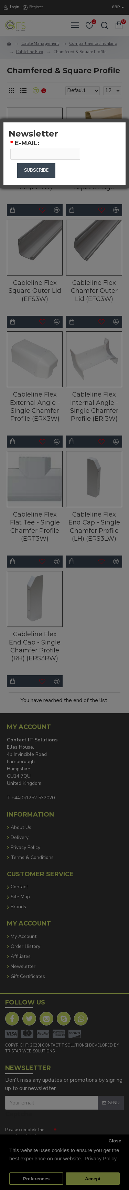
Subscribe (36, 170)
